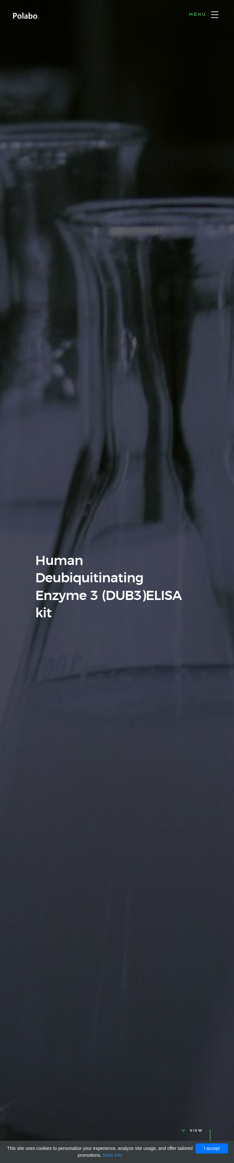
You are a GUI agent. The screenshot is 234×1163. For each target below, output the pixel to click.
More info (112, 1155)
